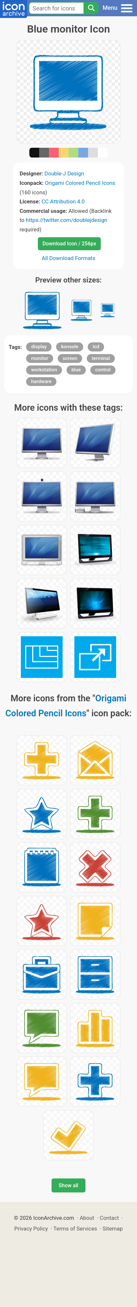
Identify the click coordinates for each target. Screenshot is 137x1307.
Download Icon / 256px (69, 244)
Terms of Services (75, 1228)
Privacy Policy (31, 1228)
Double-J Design (64, 173)
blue (76, 370)
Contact (109, 1218)
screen (70, 358)
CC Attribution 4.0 (62, 201)
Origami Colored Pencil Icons (80, 183)
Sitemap (113, 1228)
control (103, 370)
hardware (41, 381)
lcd (96, 347)
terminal (101, 358)
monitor (39, 358)
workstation (44, 370)
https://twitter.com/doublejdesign (66, 220)
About (87, 1218)
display (39, 347)
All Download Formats (69, 258)
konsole (69, 347)
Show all (68, 1185)
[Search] (91, 8)
